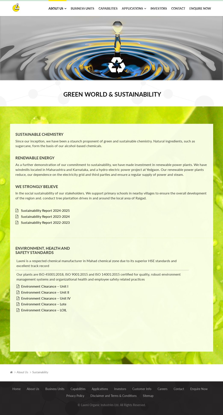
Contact (178, 8)
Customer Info (141, 387)
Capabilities (108, 8)
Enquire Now (200, 8)
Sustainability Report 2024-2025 (45, 206)
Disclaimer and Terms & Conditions (113, 394)
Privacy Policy (75, 394)
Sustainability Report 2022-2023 (45, 218)
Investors (159, 8)
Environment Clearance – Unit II (45, 288)
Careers (162, 387)
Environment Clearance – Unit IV (46, 294)
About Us (56, 8)
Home (16, 387)
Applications (132, 8)
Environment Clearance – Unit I (44, 282)
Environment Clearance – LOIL (44, 306)
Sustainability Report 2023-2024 (45, 212)
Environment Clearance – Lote (43, 300)
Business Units (82, 8)
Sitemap (148, 394)
